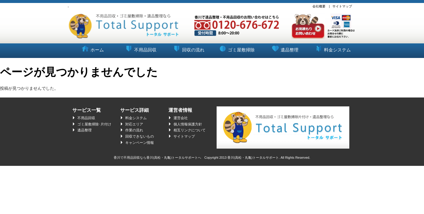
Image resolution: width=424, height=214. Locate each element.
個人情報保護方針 (187, 124)
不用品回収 (140, 47)
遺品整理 (284, 47)
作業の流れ (134, 130)
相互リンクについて (189, 130)
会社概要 (319, 6)
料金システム (332, 47)
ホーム (92, 47)
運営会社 (180, 118)
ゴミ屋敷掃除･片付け (94, 124)
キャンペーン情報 (139, 143)
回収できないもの (139, 136)
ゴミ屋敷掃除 (236, 47)
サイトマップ (342, 6)
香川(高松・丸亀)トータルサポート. (253, 157)
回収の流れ (188, 47)
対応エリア (134, 124)
